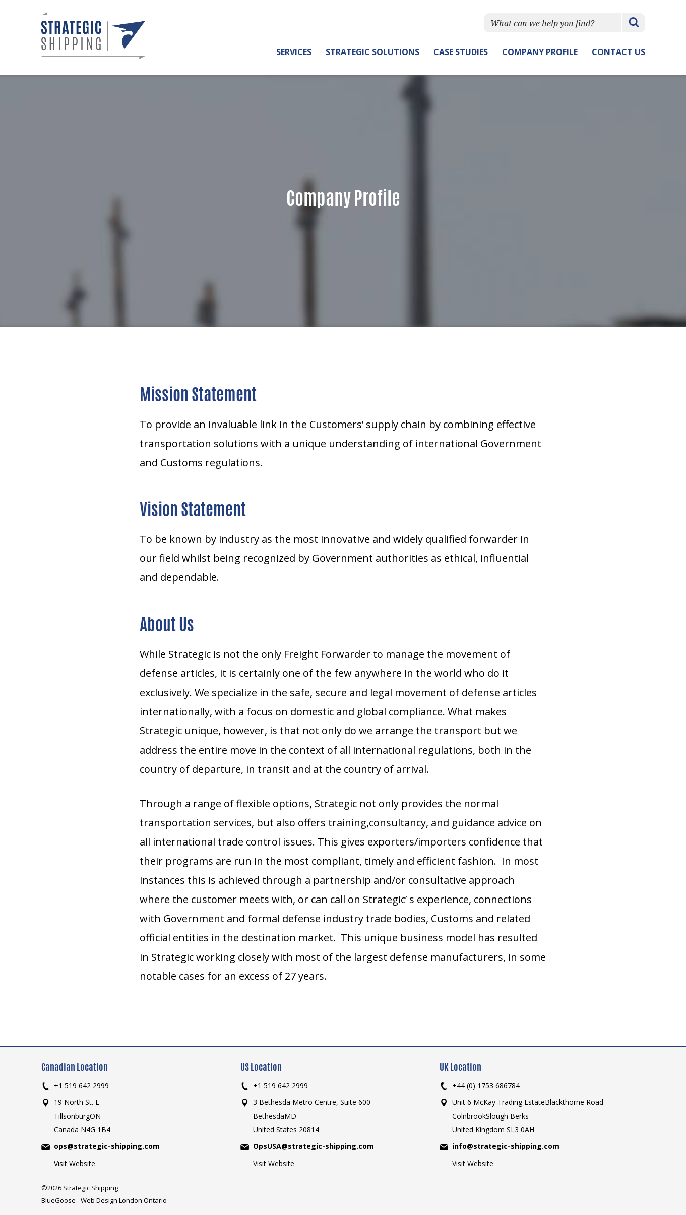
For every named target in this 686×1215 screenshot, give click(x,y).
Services (293, 52)
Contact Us (618, 52)
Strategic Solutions (372, 52)
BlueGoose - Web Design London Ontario (104, 1200)
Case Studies (460, 52)
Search (633, 23)
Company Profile (540, 52)
